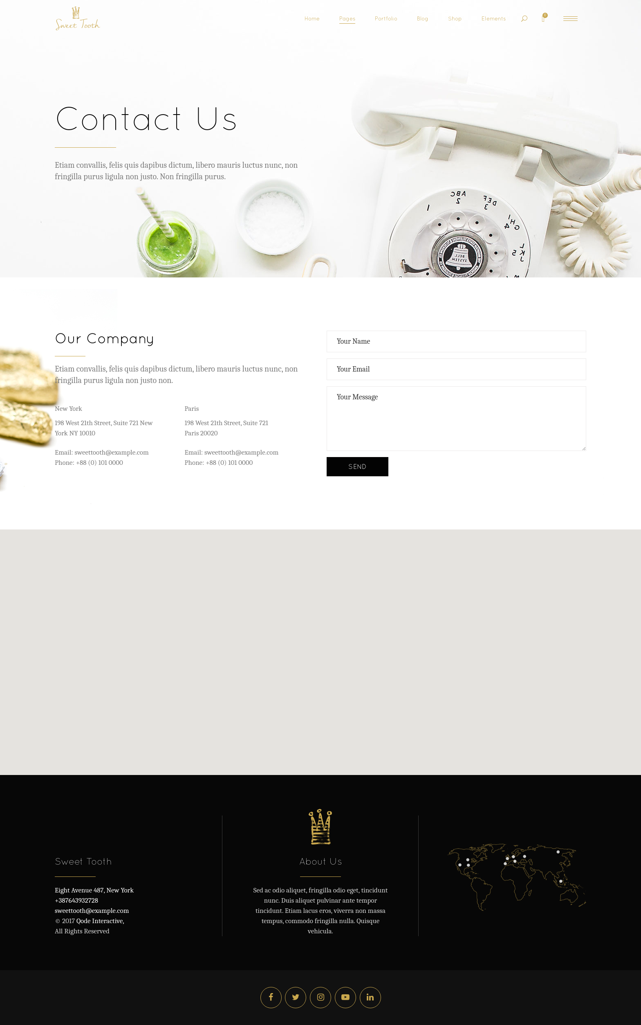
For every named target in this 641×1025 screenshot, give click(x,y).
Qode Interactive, (99, 921)
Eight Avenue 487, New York (94, 890)
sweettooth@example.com (92, 911)
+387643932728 (76, 900)
